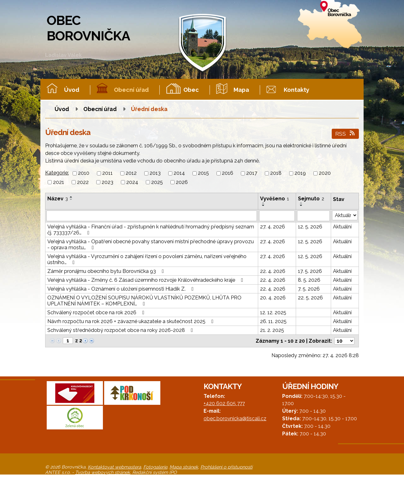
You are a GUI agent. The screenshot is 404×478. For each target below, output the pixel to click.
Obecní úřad (131, 89)
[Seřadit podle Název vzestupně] (71, 197)
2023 (107, 182)
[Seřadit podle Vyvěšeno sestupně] (263, 205)
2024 (132, 182)
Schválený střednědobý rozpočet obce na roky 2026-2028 (121, 330)
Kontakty (296, 89)
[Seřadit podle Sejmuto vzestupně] (301, 203)
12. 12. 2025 (273, 313)
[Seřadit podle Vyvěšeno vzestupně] (263, 203)
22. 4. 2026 (272, 271)
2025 (157, 182)
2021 (58, 182)
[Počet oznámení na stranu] (344, 341)
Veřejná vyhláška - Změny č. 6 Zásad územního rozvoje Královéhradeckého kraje (146, 280)
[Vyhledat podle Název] (151, 215)
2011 (107, 173)
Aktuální (342, 227)
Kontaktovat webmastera (114, 466)
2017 (251, 173)
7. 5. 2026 (309, 289)
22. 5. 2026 (310, 298)
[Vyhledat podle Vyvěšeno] (277, 215)
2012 (131, 173)
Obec (191, 89)
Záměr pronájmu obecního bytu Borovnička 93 (106, 271)
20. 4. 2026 (273, 298)
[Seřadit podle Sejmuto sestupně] (301, 205)
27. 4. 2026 (272, 227)
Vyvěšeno (274, 199)
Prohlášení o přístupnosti (226, 466)
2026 (182, 182)
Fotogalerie (155, 466)
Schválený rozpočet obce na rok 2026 (96, 313)
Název (57, 199)
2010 (83, 173)
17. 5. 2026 (310, 271)
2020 (325, 173)
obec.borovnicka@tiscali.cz (235, 419)
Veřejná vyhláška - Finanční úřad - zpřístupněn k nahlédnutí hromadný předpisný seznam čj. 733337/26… (150, 230)
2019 (300, 173)
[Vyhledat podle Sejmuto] (313, 215)
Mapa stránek (183, 466)
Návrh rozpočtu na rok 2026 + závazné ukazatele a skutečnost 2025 (131, 321)
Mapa (241, 89)
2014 (179, 173)
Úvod (71, 89)
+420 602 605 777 (224, 403)
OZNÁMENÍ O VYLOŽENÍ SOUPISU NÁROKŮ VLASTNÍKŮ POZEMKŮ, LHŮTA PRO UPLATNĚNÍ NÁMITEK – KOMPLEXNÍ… (144, 301)
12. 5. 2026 (310, 227)
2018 (276, 173)
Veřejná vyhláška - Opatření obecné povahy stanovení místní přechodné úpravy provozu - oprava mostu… (150, 245)
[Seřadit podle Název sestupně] (71, 199)
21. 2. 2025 (272, 330)
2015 (203, 173)
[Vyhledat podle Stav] (345, 215)
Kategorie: (57, 173)
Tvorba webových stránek (102, 472)
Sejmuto (311, 199)
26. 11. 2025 (273, 321)
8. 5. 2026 (309, 280)
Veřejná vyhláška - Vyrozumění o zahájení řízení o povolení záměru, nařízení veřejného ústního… (147, 259)
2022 (83, 182)
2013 (155, 173)
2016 (227, 173)
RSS (345, 133)
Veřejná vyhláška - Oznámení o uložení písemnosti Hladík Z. (121, 289)
